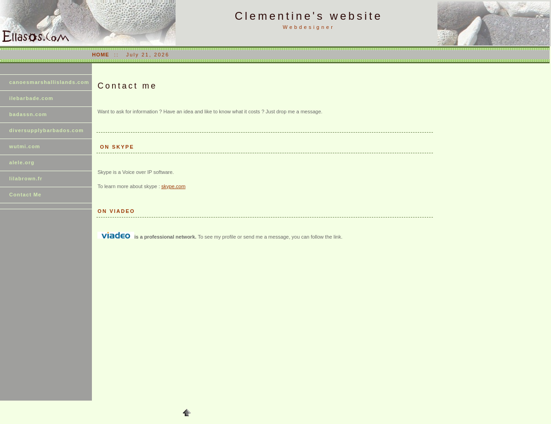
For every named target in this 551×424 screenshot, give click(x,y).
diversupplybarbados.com (46, 130)
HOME (100, 54)
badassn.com (28, 114)
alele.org (21, 162)
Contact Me (25, 194)
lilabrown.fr (25, 178)
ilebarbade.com (31, 98)
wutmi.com (24, 146)
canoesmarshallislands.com (49, 82)
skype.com (173, 186)
